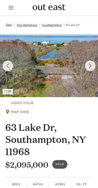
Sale (9, 25)
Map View (20, 112)
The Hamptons (26, 25)
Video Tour (22, 103)
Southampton (52, 25)
